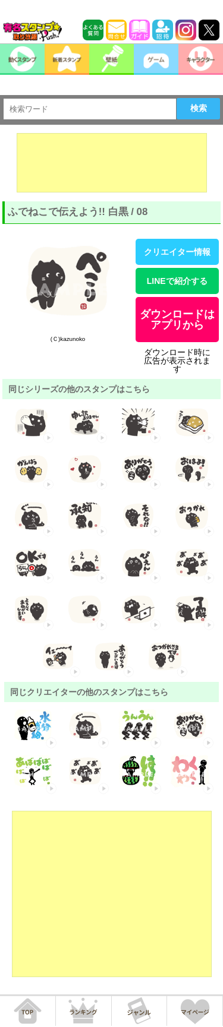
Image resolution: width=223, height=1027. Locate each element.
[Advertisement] (112, 162)
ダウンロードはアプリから (177, 319)
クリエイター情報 (177, 252)
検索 (198, 108)
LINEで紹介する (177, 281)
